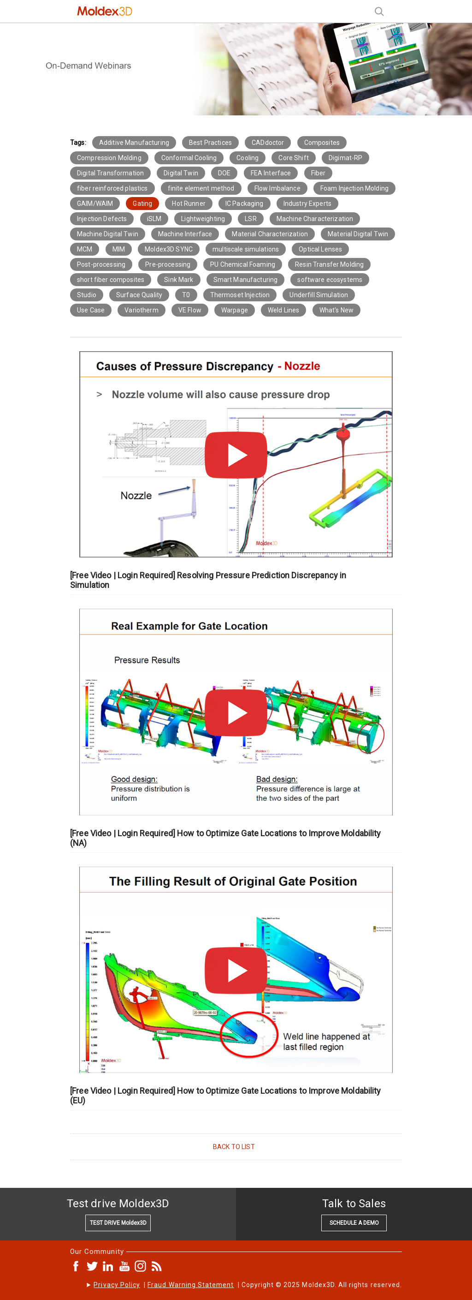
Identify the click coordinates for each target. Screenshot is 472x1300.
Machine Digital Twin (107, 234)
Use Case (91, 310)
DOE (224, 173)
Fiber (318, 173)
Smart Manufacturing (245, 279)
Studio (86, 295)
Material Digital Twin (358, 234)
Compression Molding (109, 158)
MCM (84, 249)
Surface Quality (139, 295)
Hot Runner (188, 203)
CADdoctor (268, 142)
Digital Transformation (110, 173)
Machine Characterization (315, 218)
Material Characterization (270, 234)
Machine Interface (185, 234)
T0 (186, 295)
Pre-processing (167, 264)
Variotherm (141, 310)
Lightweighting (203, 218)
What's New (336, 310)
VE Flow (189, 310)
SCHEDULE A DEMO (354, 1223)
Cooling (247, 158)
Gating (142, 203)
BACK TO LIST (234, 1146)
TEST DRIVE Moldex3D (118, 1223)
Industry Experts (307, 203)
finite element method (201, 188)
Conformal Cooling (189, 158)
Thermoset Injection (240, 295)
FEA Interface (271, 173)
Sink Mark (178, 279)
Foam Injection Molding (354, 188)
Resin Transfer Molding (329, 264)
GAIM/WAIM (95, 203)
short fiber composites (110, 279)
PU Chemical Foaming (242, 264)
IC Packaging (244, 203)
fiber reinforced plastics (112, 188)
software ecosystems (329, 279)
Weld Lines (283, 310)
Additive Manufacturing (134, 142)
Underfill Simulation (318, 295)
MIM (118, 249)
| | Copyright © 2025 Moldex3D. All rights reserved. (248, 1284)
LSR (250, 218)
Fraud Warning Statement (191, 1284)
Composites (322, 142)
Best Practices (210, 142)
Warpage (234, 310)
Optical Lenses (320, 249)
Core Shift (293, 158)
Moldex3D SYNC (169, 249)
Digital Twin (181, 173)
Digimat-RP (345, 158)
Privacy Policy (117, 1284)
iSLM (154, 218)
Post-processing (101, 264)
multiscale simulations (245, 249)
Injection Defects (102, 218)
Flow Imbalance (277, 188)
